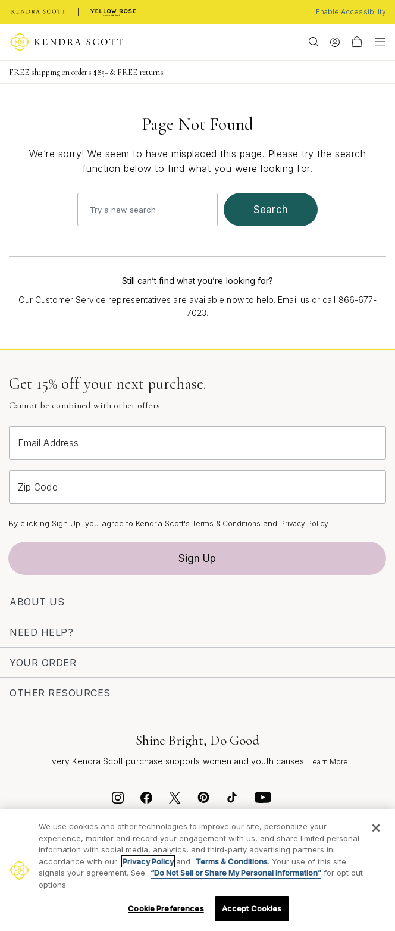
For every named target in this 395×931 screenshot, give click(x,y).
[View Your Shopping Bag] (357, 42)
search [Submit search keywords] (270, 209)
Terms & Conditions (226, 523)
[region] (197, 870)
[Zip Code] (197, 487)
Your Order (43, 662)
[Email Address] (197, 443)
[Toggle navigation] (377, 41)
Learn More (328, 761)
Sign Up (197, 558)
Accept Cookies (252, 908)
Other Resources (60, 693)
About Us (37, 602)
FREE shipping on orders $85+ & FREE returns (86, 72)
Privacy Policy (304, 523)
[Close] (376, 828)
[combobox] (147, 209)
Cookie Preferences (165, 908)
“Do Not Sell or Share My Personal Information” (236, 872)
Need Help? (41, 632)
